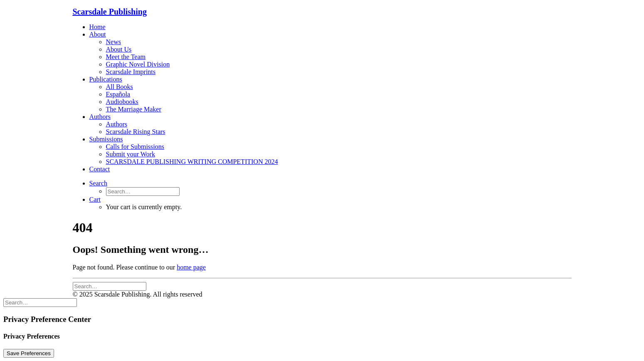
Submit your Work (130, 154)
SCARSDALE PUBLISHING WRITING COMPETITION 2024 (192, 161)
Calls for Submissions (135, 146)
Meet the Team (126, 56)
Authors (100, 116)
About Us (119, 49)
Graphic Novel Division (138, 64)
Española (118, 94)
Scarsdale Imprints (131, 71)
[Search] (109, 285)
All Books (119, 86)
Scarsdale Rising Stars (135, 131)
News (113, 41)
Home (97, 26)
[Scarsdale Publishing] (322, 12)
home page (191, 267)
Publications (105, 79)
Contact (99, 169)
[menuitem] (330, 27)
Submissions (106, 139)
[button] (98, 183)
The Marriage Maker (133, 109)
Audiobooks (122, 101)
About (97, 34)
